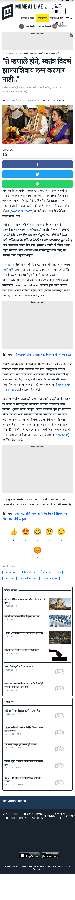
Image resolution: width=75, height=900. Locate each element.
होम (3, 53)
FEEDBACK (49, 816)
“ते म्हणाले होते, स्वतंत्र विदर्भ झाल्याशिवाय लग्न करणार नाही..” (39, 53)
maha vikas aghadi (29, 578)
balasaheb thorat (21, 211)
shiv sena (62, 435)
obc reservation (50, 578)
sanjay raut (9, 578)
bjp (5, 269)
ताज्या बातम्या (27, 18)
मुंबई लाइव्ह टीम (12, 100)
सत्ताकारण (42, 18)
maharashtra (10, 572)
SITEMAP (70, 816)
